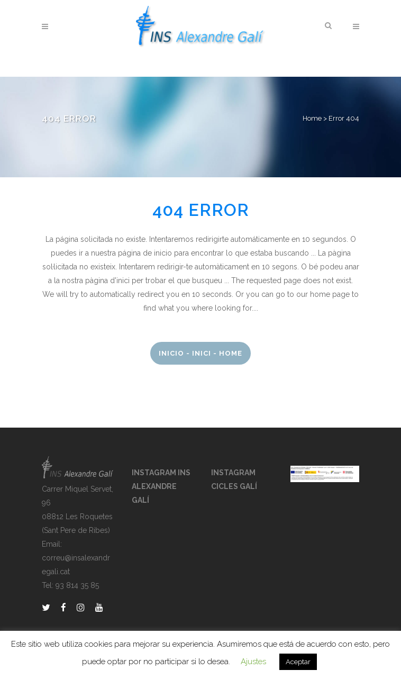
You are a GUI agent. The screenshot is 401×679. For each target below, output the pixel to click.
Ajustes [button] (253, 661)
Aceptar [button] (298, 662)
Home (312, 118)
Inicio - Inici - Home (200, 353)
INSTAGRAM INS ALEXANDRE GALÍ (161, 486)
